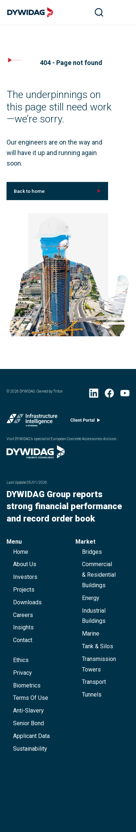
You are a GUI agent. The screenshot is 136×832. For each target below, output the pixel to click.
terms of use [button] (30, 697)
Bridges (92, 551)
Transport (94, 681)
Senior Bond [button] (28, 723)
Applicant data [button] (31, 735)
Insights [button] (23, 627)
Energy (90, 597)
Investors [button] (25, 576)
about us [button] (24, 564)
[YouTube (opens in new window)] (124, 395)
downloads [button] (27, 602)
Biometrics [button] (27, 685)
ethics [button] (21, 660)
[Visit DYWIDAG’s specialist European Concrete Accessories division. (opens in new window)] (36, 456)
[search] (99, 12)
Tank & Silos (97, 646)
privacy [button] (22, 672)
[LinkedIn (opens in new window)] (93, 395)
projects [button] (23, 589)
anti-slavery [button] (28, 710)
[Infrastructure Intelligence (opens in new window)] (32, 422)
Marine (90, 633)
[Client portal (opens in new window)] (85, 422)
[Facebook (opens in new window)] (109, 395)
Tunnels (92, 694)
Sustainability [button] (30, 748)
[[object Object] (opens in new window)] (57, 191)
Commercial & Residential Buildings (99, 575)
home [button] (20, 551)
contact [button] (22, 640)
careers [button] (23, 615)
